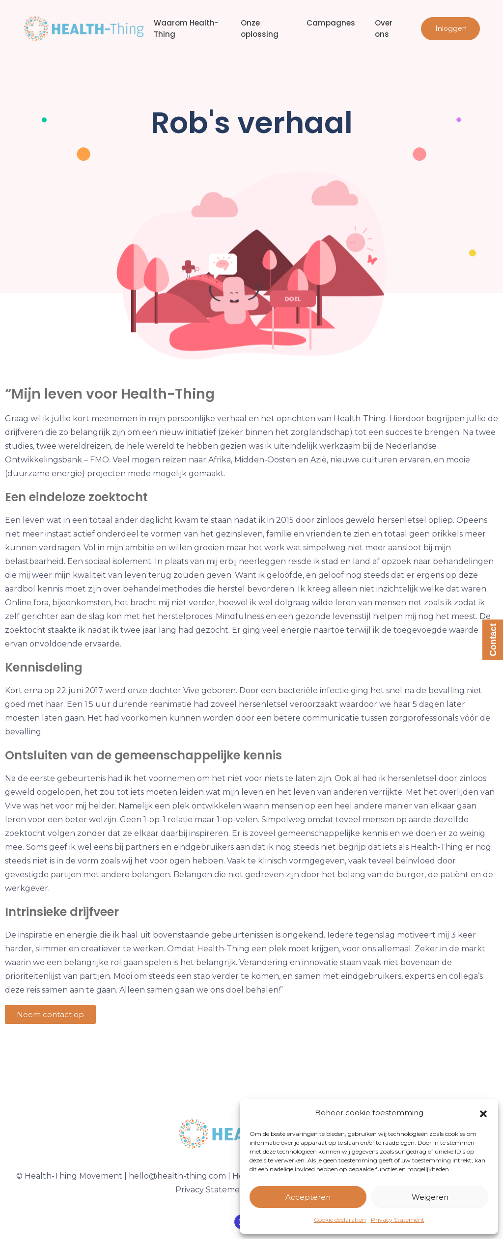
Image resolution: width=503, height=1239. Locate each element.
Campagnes (331, 23)
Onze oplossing (260, 28)
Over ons (383, 28)
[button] (483, 1113)
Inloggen (451, 28)
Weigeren (430, 1197)
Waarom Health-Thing (186, 28)
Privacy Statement (397, 1219)
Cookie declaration (340, 1219)
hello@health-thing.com (177, 1176)
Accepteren (308, 1197)
